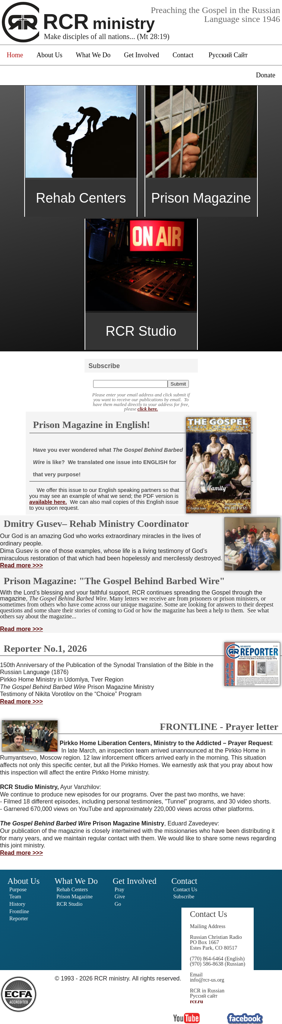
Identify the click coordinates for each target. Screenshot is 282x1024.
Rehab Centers (72, 889)
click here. (147, 409)
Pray (119, 889)
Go (117, 904)
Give (119, 896)
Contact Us (185, 889)
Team (15, 896)
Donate (265, 75)
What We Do (93, 55)
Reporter (18, 918)
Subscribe (183, 896)
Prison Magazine (74, 896)
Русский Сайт (228, 55)
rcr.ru (196, 1001)
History (17, 904)
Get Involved (141, 55)
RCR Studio (69, 904)
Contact (182, 55)
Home (15, 55)
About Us (50, 55)
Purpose (17, 889)
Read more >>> (21, 565)
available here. (48, 502)
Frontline (19, 911)
